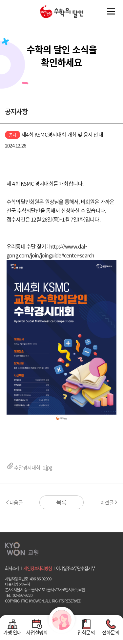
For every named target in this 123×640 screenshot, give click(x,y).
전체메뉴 (111, 11)
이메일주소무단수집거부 (75, 568)
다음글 (16, 502)
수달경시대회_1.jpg (29, 467)
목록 (61, 502)
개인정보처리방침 (37, 568)
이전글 (106, 502)
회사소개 (12, 568)
